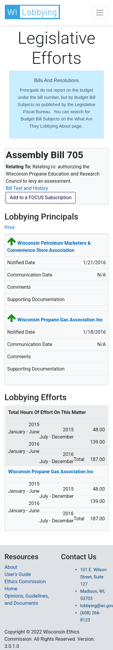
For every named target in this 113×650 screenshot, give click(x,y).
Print (9, 227)
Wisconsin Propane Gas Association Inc (60, 320)
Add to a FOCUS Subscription (41, 197)
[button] (32, 12)
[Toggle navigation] (99, 13)
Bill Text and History (27, 188)
